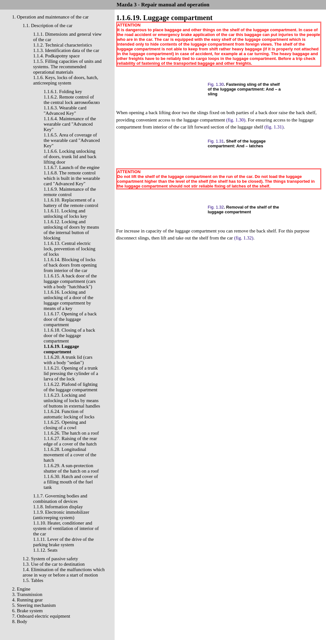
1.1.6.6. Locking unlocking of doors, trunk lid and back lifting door (70, 157)
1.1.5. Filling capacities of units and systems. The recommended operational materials (67, 67)
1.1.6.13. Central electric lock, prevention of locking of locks (69, 249)
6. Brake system (27, 610)
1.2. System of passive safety (50, 558)
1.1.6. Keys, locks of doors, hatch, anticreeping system (65, 80)
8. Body (19, 621)
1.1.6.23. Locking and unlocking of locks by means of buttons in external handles (72, 400)
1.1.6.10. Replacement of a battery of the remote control (71, 202)
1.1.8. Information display (58, 506)
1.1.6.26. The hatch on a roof (71, 433)
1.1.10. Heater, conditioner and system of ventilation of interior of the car (66, 528)
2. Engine (21, 589)
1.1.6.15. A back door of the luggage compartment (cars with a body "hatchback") (70, 281)
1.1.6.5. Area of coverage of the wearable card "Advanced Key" (72, 140)
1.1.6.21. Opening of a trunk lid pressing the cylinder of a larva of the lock (71, 373)
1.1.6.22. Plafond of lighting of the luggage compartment (71, 387)
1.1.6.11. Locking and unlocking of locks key (65, 213)
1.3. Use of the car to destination (54, 564)
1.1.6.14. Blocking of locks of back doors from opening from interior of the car (70, 265)
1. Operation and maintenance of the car (50, 16)
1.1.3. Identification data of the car (66, 50)
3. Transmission (27, 594)
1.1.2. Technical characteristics (62, 45)
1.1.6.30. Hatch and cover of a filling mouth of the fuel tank (71, 482)
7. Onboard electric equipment (41, 616)
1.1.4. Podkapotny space (56, 55)
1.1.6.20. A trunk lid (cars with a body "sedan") (68, 360)
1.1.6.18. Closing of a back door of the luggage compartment (69, 335)
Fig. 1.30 (216, 84)
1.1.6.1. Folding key (63, 91)
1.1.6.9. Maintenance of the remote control (70, 192)
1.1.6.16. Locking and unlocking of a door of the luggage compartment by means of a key (68, 300)
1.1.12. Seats (45, 550)
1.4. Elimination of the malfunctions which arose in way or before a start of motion (64, 572)
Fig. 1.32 (216, 207)
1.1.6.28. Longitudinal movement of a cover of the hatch (70, 455)
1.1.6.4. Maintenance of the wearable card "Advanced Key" (70, 124)
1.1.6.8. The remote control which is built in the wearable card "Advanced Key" (72, 178)
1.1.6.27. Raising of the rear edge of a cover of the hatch (70, 441)
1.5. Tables (33, 580)
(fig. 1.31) (273, 126)
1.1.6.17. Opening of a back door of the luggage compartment (70, 319)
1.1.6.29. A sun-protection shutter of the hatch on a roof (71, 468)
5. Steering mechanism (34, 605)
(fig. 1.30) (235, 119)
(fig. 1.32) (243, 237)
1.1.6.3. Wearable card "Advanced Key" (65, 110)
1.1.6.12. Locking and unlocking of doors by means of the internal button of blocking (71, 229)
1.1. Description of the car (48, 25)
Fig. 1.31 (216, 141)
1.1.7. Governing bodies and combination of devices (60, 498)
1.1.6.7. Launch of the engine (72, 167)
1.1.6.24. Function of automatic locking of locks (69, 414)
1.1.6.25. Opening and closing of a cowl (65, 425)
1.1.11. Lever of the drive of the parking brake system (63, 542)
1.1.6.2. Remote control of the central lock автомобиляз (72, 99)
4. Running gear (27, 599)
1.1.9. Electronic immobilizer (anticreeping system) (61, 515)
